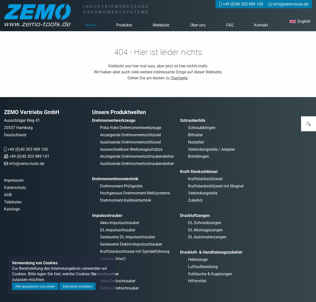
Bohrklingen (198, 156)
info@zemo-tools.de (26, 163)
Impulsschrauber (107, 215)
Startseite (179, 78)
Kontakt (261, 25)
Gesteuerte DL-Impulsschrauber (127, 237)
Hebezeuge (198, 259)
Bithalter (195, 135)
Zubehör (195, 200)
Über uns (198, 25)
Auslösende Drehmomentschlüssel (130, 142)
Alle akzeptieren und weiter (35, 286)
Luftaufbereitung (203, 266)
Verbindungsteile (202, 193)
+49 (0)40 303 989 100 (27, 149)
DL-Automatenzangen (207, 237)
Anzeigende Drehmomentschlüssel (130, 135)
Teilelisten (13, 202)
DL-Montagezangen (205, 230)
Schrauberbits (192, 120)
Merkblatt (161, 25)
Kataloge (12, 209)
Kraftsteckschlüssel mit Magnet (216, 186)
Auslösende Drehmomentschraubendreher (137, 163)
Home (90, 25)
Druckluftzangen (195, 215)
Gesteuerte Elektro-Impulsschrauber (131, 244)
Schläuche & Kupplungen (210, 274)
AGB (8, 194)
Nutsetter (196, 142)
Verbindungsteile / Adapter (211, 149)
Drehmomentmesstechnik (115, 178)
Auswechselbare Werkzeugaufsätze (131, 149)
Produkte (124, 25)
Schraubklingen (201, 127)
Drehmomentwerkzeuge (113, 120)
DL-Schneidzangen (204, 222)
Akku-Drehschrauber (117, 281)
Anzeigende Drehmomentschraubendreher (137, 156)
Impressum (14, 180)
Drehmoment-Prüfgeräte (121, 186)
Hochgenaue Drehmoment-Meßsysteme (135, 193)
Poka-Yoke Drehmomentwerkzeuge (130, 127)
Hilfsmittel (197, 281)
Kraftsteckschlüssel (205, 178)
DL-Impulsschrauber (117, 230)
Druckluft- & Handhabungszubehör (211, 252)
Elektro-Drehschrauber (119, 288)
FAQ (229, 25)
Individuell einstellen (77, 286)
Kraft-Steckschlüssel (198, 171)
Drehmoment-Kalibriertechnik (125, 200)
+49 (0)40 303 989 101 (29, 156)
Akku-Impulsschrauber (119, 222)
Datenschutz (15, 187)
